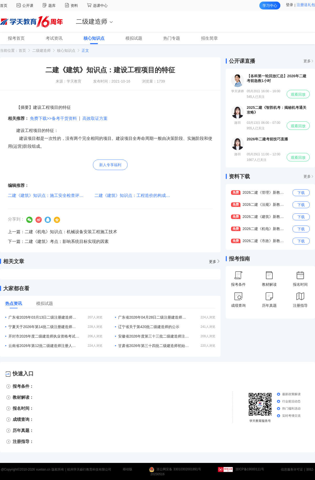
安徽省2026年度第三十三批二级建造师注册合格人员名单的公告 (153, 336)
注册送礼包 (306, 5)
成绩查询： (23, 419)
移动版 (127, 469)
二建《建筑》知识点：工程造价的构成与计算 (136, 195)
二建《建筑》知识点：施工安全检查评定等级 (50, 195)
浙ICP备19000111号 (249, 469)
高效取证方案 (95, 118)
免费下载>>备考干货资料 (53, 118)
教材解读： (23, 397)
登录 (289, 5)
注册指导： (23, 441)
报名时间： (23, 408)
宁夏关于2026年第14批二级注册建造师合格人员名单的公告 (43, 327)
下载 (301, 193)
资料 (72, 5)
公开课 (26, 5)
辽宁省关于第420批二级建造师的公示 (148, 327)
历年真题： (23, 430)
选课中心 (97, 5)
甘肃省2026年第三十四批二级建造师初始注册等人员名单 (153, 346)
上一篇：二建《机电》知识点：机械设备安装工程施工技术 (62, 231)
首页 (3, 5)
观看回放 (298, 94)
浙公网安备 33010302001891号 (178, 469)
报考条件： (23, 386)
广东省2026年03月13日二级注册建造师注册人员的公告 (43, 317)
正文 (85, 50)
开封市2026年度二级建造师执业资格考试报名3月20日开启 (43, 336)
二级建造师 (41, 50)
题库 (50, 5)
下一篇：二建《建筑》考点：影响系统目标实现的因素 (58, 241)
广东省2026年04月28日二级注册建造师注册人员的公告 (153, 317)
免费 (236, 192)
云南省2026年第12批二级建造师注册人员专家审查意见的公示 (43, 346)
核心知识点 (66, 50)
